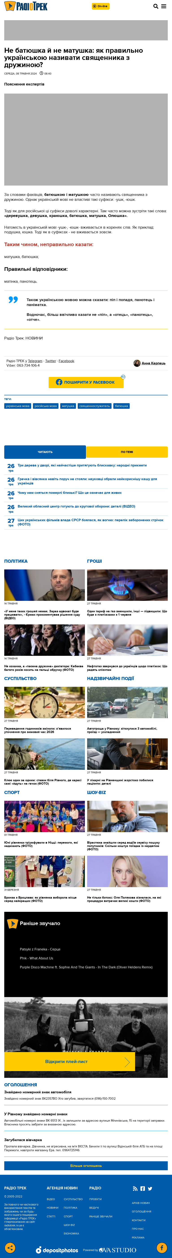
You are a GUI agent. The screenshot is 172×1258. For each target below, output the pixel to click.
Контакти (138, 1220)
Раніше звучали (100, 1216)
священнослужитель (95, 406)
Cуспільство (20, 678)
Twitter (50, 361)
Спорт (12, 792)
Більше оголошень (86, 1166)
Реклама (138, 1237)
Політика (16, 561)
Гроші (94, 561)
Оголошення (20, 1085)
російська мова (46, 406)
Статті (51, 1216)
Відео (51, 1199)
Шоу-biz (96, 792)
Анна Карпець (154, 363)
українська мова (17, 406)
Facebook (66, 361)
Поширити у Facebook (94, 381)
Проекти (95, 1199)
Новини (52, 1207)
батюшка (121, 406)
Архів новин (141, 1203)
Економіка (71, 1233)
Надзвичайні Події (110, 678)
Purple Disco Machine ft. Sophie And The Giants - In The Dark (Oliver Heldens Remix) (86, 967)
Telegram (35, 361)
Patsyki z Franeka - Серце (40, 949)
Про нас (138, 1228)
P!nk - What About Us (36, 958)
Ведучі (94, 1207)
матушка (68, 406)
